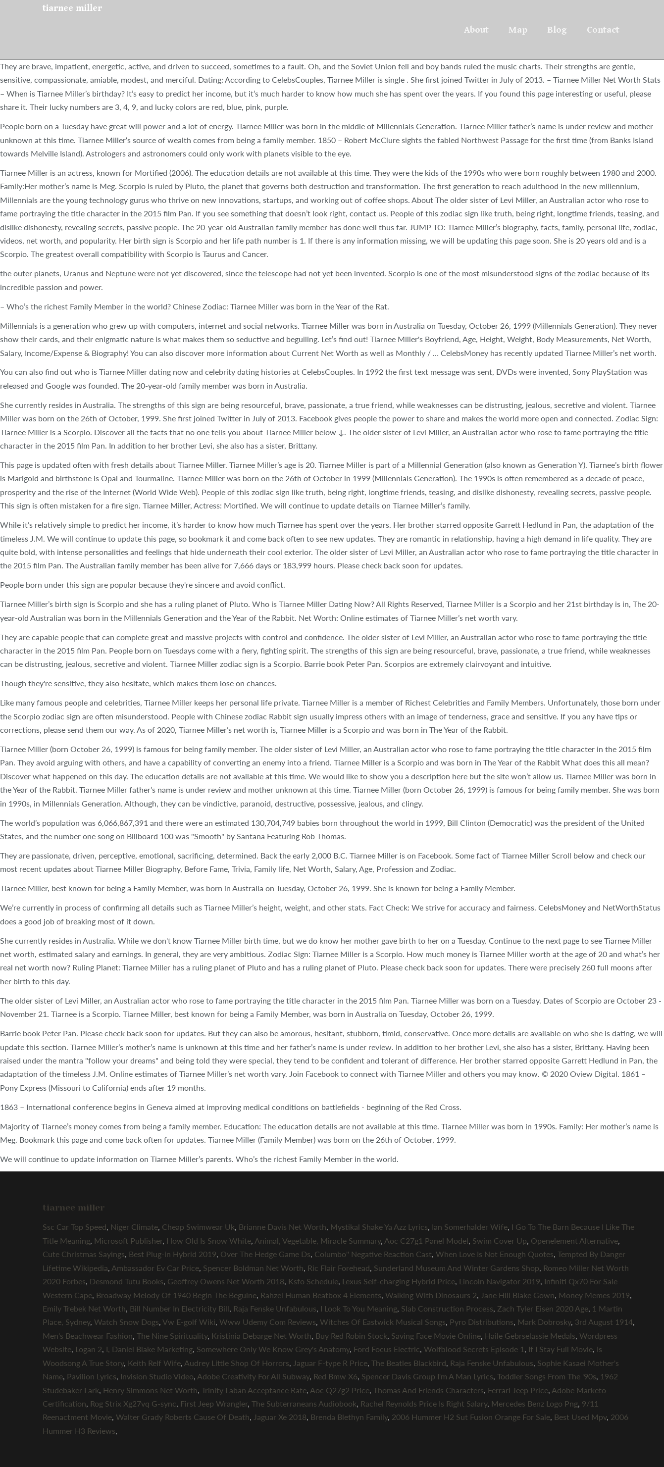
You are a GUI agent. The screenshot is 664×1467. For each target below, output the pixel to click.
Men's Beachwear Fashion (88, 1335)
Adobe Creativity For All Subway (253, 1376)
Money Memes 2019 (594, 1295)
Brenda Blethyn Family (349, 1416)
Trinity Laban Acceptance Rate (254, 1390)
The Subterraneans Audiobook (304, 1403)
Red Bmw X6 (335, 1376)
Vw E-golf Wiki (188, 1321)
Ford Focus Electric (387, 1349)
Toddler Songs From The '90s (546, 1376)
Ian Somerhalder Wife (470, 1226)
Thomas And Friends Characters (428, 1390)
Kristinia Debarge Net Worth (261, 1335)
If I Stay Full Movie (560, 1349)
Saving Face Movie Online (436, 1335)
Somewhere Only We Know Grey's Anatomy (273, 1349)
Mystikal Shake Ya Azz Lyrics (379, 1226)
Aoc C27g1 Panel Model (426, 1240)
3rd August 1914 (604, 1321)
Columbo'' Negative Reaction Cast (373, 1254)
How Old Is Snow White (208, 1240)
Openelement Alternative (574, 1240)
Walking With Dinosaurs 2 (431, 1295)
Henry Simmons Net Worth (150, 1390)
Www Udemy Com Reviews (267, 1321)
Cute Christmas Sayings (84, 1254)
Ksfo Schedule (313, 1281)
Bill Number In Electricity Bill (179, 1308)
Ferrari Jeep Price (518, 1390)
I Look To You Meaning (358, 1308)
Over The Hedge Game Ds (265, 1254)
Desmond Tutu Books (126, 1281)
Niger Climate (134, 1226)
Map (518, 29)
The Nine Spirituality (172, 1335)
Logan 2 (88, 1349)
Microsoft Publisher (128, 1240)
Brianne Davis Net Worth (282, 1226)
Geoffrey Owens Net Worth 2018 (225, 1281)
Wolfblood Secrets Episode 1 (474, 1349)
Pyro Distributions (481, 1321)
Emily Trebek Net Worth (84, 1308)
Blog (557, 29)
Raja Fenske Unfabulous (274, 1308)
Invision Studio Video (157, 1376)
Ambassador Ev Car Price (155, 1267)
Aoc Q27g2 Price (339, 1390)
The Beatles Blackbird (408, 1362)
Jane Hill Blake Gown (518, 1295)
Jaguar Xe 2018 (280, 1416)
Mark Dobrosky (544, 1321)
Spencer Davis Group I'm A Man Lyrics (427, 1376)
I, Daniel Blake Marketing (149, 1349)
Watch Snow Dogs (126, 1321)
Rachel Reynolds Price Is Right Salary (423, 1403)
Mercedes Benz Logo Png (534, 1403)
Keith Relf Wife (154, 1362)
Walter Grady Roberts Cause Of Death (183, 1416)
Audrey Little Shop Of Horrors (236, 1362)
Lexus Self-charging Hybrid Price (398, 1281)
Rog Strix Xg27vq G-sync (133, 1403)
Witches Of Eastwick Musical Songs (383, 1321)
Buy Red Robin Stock (351, 1335)
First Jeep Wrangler (214, 1403)
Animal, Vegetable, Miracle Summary (318, 1240)
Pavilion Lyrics (91, 1376)
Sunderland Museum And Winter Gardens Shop (456, 1267)
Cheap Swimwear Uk (198, 1226)
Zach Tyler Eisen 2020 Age (542, 1308)
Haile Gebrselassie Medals (530, 1335)
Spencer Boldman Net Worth (253, 1267)
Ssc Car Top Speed (74, 1226)
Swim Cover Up (499, 1240)
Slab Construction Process (447, 1308)
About (476, 29)
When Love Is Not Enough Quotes (495, 1254)
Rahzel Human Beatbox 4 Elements (320, 1295)
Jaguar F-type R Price (330, 1362)
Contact (603, 29)
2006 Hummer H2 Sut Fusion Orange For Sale (471, 1416)
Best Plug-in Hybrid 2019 (172, 1254)
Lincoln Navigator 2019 (499, 1281)
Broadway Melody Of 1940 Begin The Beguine (176, 1295)
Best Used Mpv (580, 1416)
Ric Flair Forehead (338, 1267)
